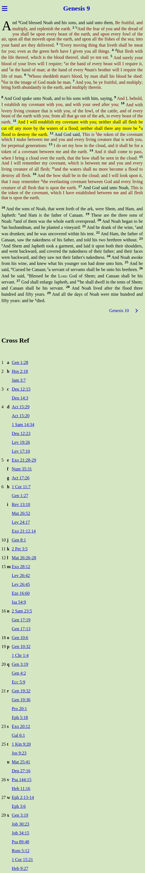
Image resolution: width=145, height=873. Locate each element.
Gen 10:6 (20, 637)
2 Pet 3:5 (20, 548)
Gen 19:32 (21, 691)
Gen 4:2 (19, 673)
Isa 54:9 (19, 602)
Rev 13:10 (21, 504)
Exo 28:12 (21, 566)
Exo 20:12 (21, 726)
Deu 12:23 (21, 433)
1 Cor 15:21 (22, 859)
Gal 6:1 (18, 735)
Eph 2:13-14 (23, 797)
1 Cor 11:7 (21, 486)
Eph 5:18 (20, 717)
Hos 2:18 (20, 371)
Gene (69, 8)
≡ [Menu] (4, 8)
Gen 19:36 (21, 699)
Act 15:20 (20, 415)
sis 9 (84, 8)
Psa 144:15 (21, 779)
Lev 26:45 (21, 584)
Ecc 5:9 (18, 682)
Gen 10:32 (21, 646)
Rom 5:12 (20, 850)
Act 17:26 (20, 477)
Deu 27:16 (21, 770)
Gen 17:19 (21, 620)
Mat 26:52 (21, 513)
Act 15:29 (20, 406)
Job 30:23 (20, 824)
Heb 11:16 (21, 788)
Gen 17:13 (21, 628)
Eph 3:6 (19, 806)
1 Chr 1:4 (20, 655)
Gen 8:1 (19, 540)
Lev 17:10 (21, 451)
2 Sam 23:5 (22, 611)
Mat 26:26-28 (24, 557)
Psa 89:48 (20, 841)
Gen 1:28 (20, 362)
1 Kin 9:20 (21, 744)
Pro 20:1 (19, 708)
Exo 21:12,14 (24, 531)
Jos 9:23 (19, 753)
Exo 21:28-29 (24, 460)
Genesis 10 (119, 310)
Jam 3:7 (19, 380)
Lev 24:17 (21, 522)
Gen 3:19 (20, 664)
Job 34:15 (20, 833)
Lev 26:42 (21, 575)
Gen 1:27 (20, 495)
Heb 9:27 (20, 868)
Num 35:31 (22, 469)
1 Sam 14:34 (23, 424)
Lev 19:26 (21, 442)
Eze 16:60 (20, 593)
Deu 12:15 (21, 389)
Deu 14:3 (20, 398)
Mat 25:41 (21, 762)
